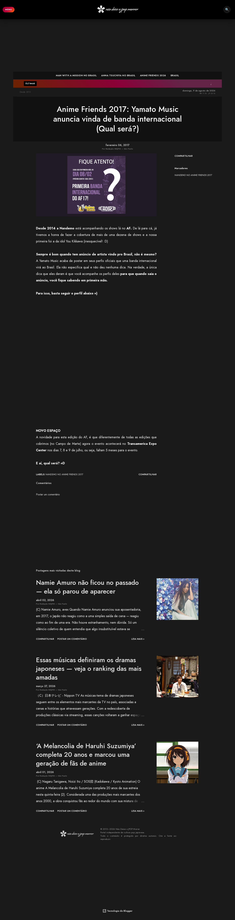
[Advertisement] (117, 45)
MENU (8, 9)
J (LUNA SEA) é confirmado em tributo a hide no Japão (155, 83)
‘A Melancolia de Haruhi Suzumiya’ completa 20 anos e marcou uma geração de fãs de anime (86, 754)
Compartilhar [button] (184, 156)
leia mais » (137, 639)
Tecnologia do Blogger (117, 911)
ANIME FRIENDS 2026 (153, 75)
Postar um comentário (48, 494)
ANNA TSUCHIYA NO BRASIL (118, 75)
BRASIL (175, 75)
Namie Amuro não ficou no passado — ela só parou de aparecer (87, 587)
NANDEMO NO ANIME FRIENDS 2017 (193, 175)
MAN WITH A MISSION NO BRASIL (76, 75)
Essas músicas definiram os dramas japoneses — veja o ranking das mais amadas (88, 668)
